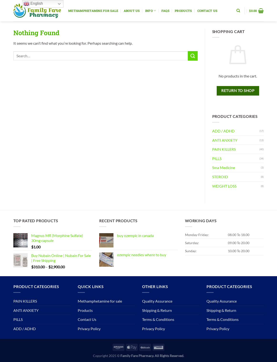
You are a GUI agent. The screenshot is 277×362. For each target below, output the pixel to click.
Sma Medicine (223, 167)
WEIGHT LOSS (224, 186)
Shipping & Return (157, 310)
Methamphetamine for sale (93, 11)
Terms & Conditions (158, 319)
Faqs (165, 11)
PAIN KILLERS (224, 149)
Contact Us (207, 11)
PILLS (216, 158)
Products (183, 11)
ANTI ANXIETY (224, 140)
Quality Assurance (157, 301)
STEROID (220, 176)
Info (150, 10)
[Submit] (192, 55)
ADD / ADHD (223, 131)
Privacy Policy (89, 328)
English (33, 4)
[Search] (238, 10)
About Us (132, 11)
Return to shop (237, 90)
